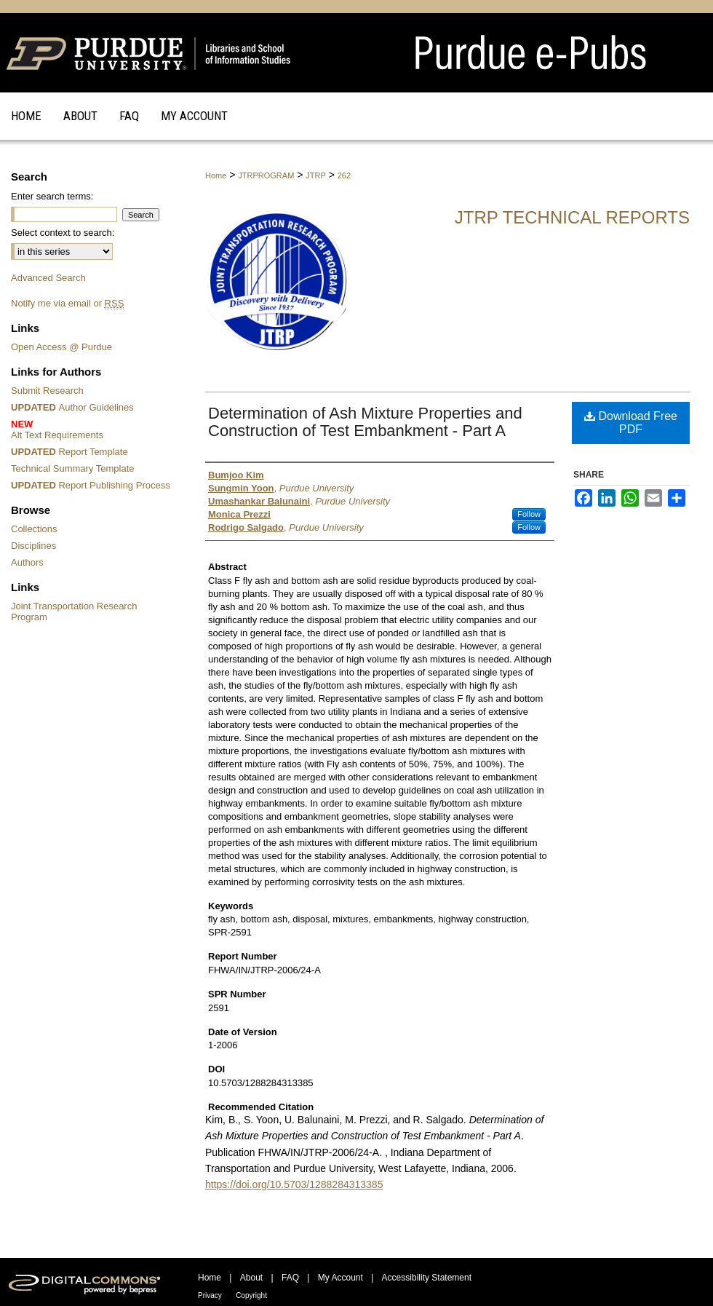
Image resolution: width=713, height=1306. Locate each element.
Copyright (251, 1295)
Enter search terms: (52, 196)
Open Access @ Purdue (61, 346)
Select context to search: (62, 232)
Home (215, 175)
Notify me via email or (67, 303)
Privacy (210, 1295)
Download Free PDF (630, 422)
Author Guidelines (72, 407)
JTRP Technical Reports (572, 217)
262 (344, 175)
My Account (340, 1278)
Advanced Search (48, 277)
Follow (529, 514)
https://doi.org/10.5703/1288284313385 (294, 1184)
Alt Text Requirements (93, 429)
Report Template (69, 451)
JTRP (316, 175)
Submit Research (47, 390)
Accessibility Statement (426, 1278)
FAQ (290, 1278)
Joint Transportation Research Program (74, 611)
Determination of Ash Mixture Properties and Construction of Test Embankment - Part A (365, 422)
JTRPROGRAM (266, 175)
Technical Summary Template (73, 468)
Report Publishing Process (90, 485)
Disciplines (33, 545)
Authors (27, 562)
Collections (34, 528)
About (251, 1278)
